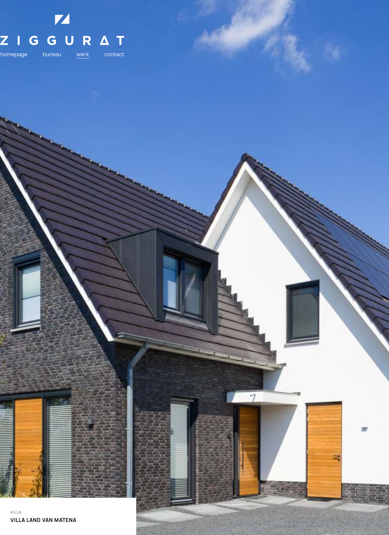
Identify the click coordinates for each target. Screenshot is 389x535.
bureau (59, 58)
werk (87, 58)
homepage (23, 58)
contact (116, 58)
